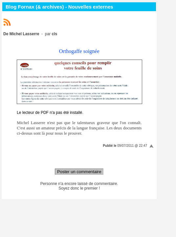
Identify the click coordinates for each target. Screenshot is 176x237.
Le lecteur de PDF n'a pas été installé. (50, 112)
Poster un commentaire (79, 171)
